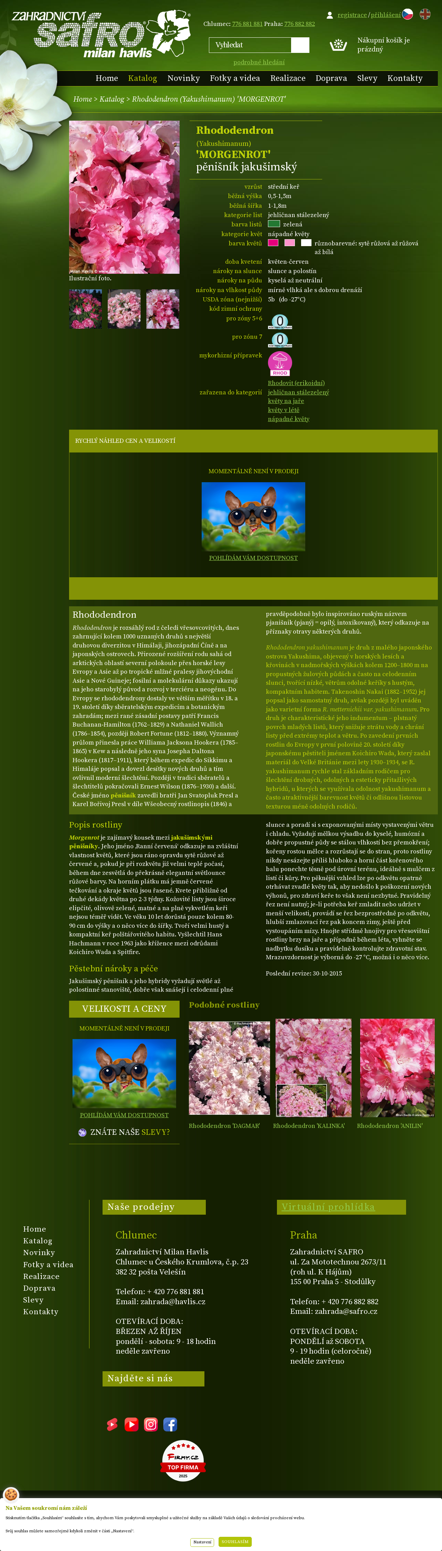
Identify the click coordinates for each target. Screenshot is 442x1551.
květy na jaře (286, 401)
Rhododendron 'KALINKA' (309, 1126)
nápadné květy (288, 419)
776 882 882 (299, 24)
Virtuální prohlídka (328, 1207)
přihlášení (386, 15)
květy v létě (283, 410)
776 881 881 (247, 24)
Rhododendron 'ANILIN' (390, 1126)
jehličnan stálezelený (298, 392)
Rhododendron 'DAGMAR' (224, 1126)
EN (424, 13)
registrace (352, 15)
